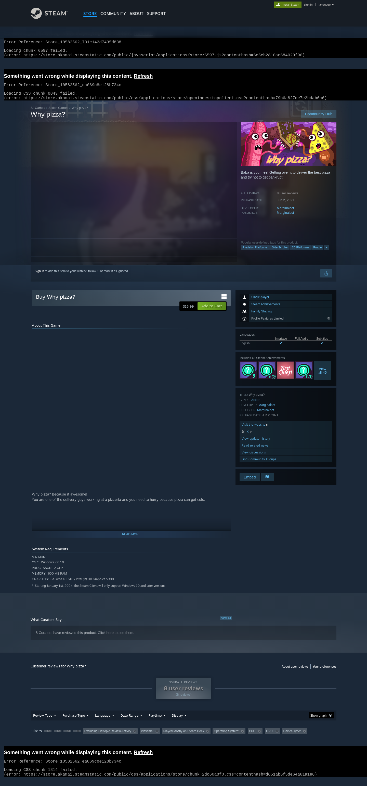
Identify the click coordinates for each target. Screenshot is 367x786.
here (110, 639)
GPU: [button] (269, 737)
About (136, 13)
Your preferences (324, 673)
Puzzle (317, 253)
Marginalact (285, 214)
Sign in (39, 277)
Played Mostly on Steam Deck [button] (183, 737)
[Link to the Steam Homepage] (53, 17)
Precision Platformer (255, 253)
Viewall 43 (322, 377)
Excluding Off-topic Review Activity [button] (107, 737)
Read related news (255, 451)
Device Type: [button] (292, 737)
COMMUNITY (113, 13)
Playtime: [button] (147, 737)
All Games (38, 114)
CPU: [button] (252, 737)
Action (255, 406)
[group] (183, 737)
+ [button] (326, 253)
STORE (90, 13)
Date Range (129, 721)
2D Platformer (300, 253)
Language (102, 721)
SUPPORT (156, 13)
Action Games (58, 114)
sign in (308, 4)
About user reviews (295, 673)
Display (177, 721)
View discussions (254, 458)
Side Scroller (280, 253)
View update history (256, 445)
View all (226, 624)
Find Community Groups (259, 465)
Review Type (42, 721)
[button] (211, 312)
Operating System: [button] (226, 737)
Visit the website (255, 431)
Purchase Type (73, 721)
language (325, 4)
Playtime (155, 721)
